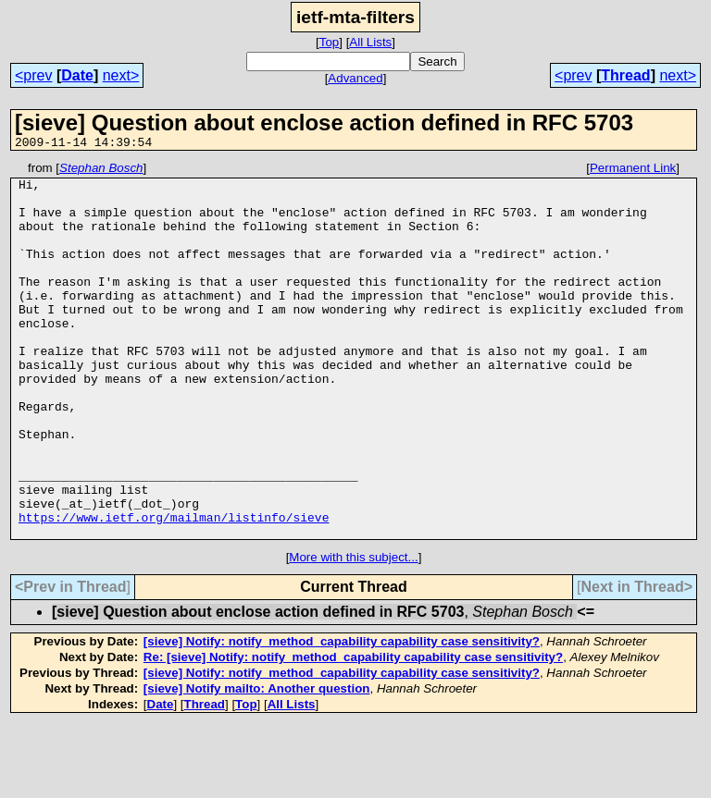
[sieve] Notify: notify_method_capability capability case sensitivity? (341, 716)
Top (329, 42)
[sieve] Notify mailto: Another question (256, 763)
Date (77, 75)
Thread (625, 75)
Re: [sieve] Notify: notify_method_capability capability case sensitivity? (353, 732)
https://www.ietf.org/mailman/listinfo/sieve (174, 589)
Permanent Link (633, 171)
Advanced (355, 78)
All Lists (370, 42)
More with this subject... (353, 632)
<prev (33, 75)
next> (121, 75)
